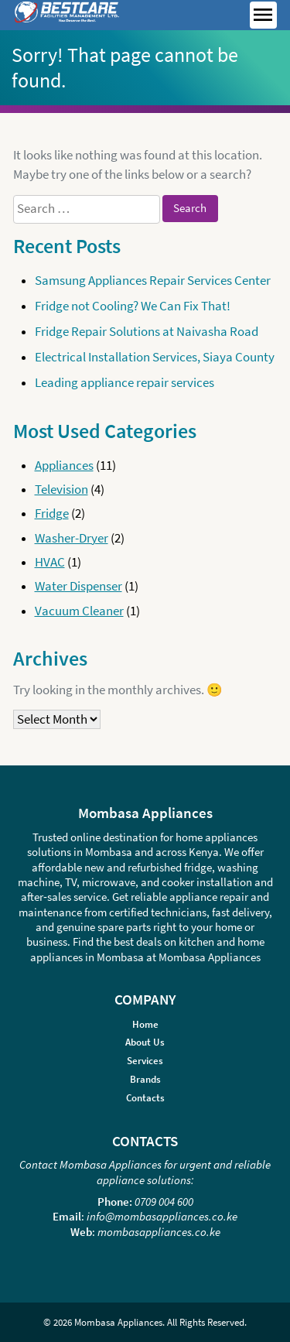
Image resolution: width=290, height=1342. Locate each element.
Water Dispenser (78, 586)
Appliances (64, 465)
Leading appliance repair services (124, 383)
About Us (145, 1042)
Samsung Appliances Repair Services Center (153, 280)
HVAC (50, 562)
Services (145, 1060)
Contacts (145, 1097)
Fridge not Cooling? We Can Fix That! (132, 306)
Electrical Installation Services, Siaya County (155, 357)
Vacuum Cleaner (79, 611)
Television (61, 489)
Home (145, 1024)
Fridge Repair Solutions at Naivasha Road (146, 332)
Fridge (52, 513)
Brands (145, 1079)
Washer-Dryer (71, 538)
